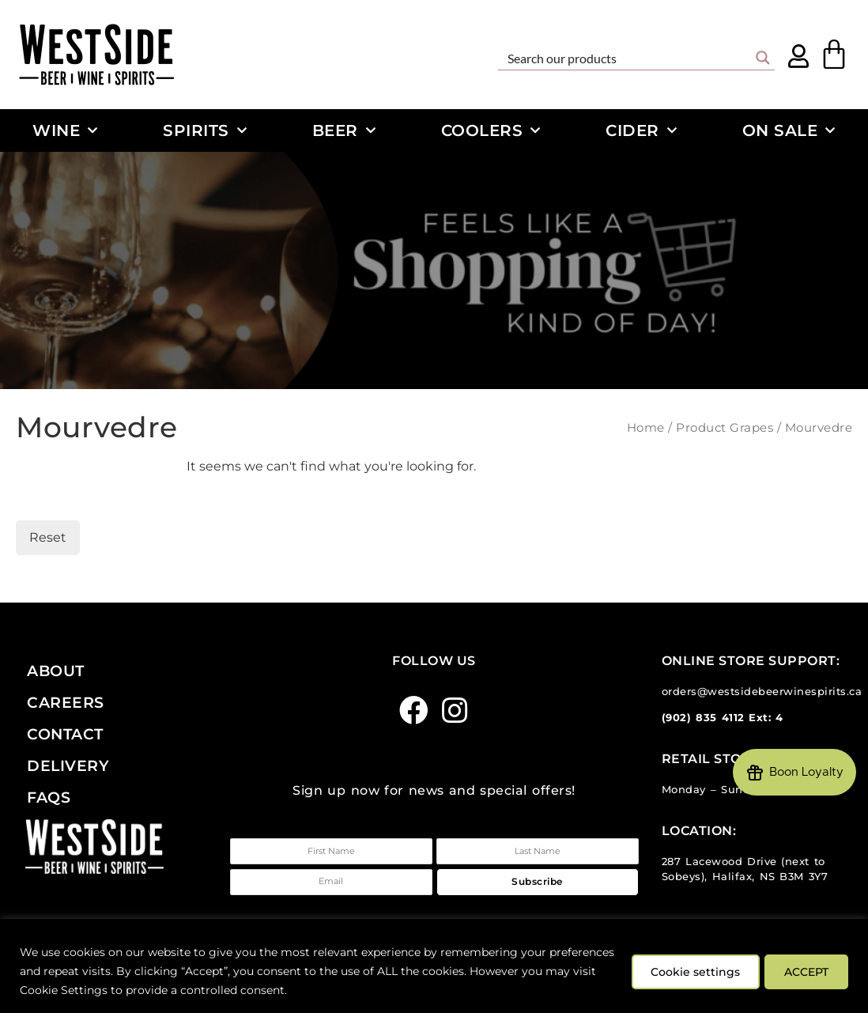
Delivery (68, 765)
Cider (641, 130)
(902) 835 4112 (703, 718)
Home (646, 428)
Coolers (491, 130)
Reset (47, 537)
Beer (344, 130)
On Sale (789, 130)
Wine (65, 130)
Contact (65, 733)
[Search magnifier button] (763, 58)
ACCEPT (803, 971)
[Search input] (626, 58)
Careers (65, 702)
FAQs (48, 797)
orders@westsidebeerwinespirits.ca (762, 691)
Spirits (205, 130)
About (56, 670)
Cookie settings (684, 971)
